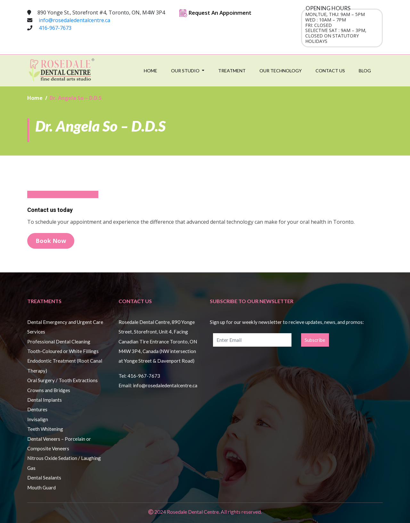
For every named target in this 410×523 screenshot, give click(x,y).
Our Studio (186, 70)
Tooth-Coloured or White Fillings (63, 351)
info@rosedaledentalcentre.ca (74, 20)
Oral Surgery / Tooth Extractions (62, 380)
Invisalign (37, 419)
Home (150, 70)
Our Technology (280, 70)
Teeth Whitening (45, 429)
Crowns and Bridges (48, 390)
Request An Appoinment (215, 12)
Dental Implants (44, 400)
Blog (365, 70)
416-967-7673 (55, 27)
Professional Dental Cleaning (58, 341)
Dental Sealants (44, 477)
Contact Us (330, 70)
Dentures (37, 409)
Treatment (232, 70)
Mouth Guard (41, 487)
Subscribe (315, 340)
